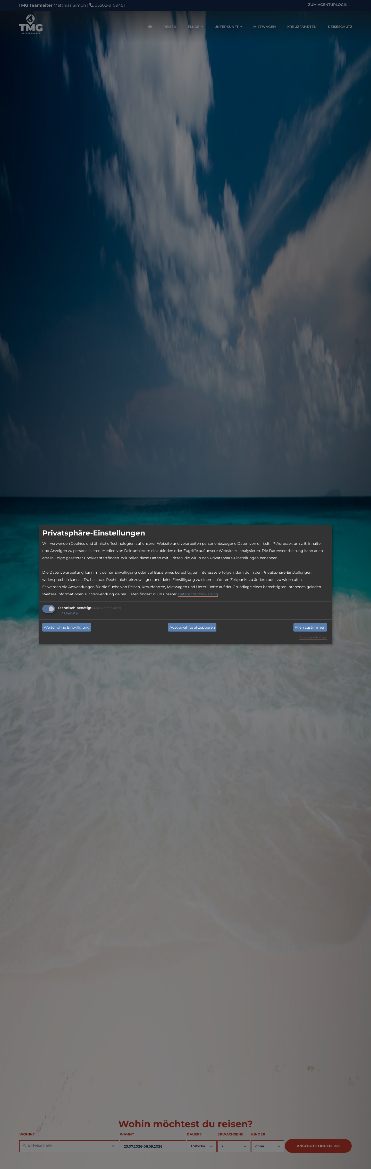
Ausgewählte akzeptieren (192, 627)
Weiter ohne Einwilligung (67, 627)
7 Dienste (68, 613)
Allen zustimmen (310, 627)
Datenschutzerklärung (198, 594)
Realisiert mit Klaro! (313, 637)
